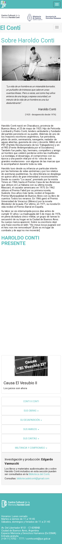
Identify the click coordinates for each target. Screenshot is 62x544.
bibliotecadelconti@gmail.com (33, 478)
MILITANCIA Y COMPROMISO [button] (31, 447)
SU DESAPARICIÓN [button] (31, 420)
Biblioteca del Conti (39, 474)
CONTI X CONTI (31, 401)
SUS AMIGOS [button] (31, 429)
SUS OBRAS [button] (31, 410)
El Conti (10, 27)
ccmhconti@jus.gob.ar (38, 538)
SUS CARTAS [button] (31, 438)
